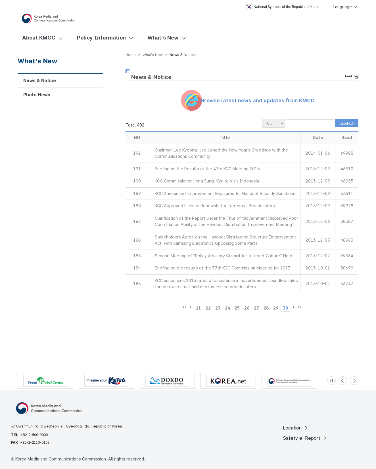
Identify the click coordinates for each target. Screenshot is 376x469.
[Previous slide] (343, 380)
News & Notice (39, 80)
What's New (163, 37)
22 (208, 308)
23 (217, 308)
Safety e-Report (305, 438)
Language (345, 6)
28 (266, 308)
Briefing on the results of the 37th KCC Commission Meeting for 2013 (223, 268)
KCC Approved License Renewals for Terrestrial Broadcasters (215, 205)
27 (256, 308)
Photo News (36, 94)
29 (275, 308)
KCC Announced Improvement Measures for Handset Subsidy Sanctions (225, 193)
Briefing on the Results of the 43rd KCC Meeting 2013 (207, 168)
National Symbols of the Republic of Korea (282, 6)
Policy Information (101, 37)
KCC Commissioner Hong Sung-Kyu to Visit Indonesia (207, 181)
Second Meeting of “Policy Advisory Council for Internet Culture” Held (223, 255)
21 (198, 308)
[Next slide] (354, 380)
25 (237, 308)
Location (296, 428)
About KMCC (38, 37)
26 (246, 308)
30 (285, 308)
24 (227, 308)
